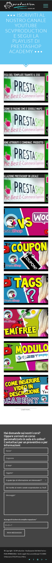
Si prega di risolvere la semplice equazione (20, 519)
